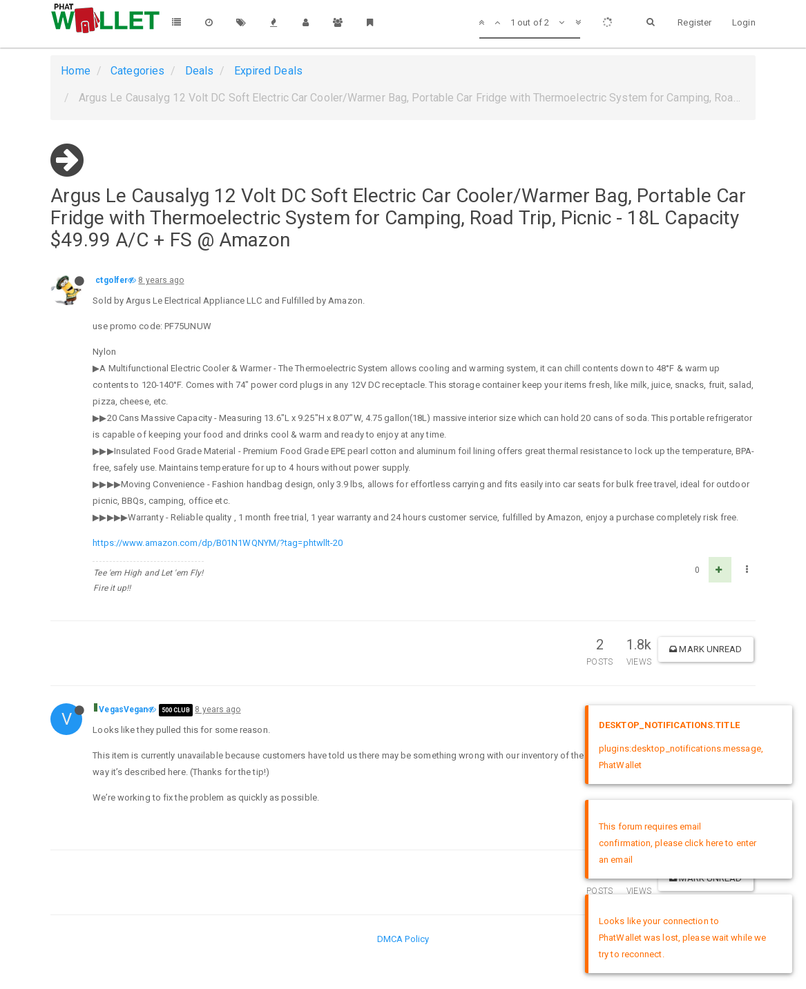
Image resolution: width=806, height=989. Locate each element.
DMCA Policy (403, 939)
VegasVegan (123, 709)
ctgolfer (111, 280)
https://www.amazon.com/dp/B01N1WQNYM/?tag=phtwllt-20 (218, 543)
